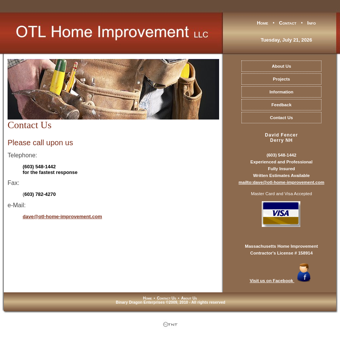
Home (262, 23)
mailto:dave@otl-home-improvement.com (282, 182)
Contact (288, 23)
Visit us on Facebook (281, 280)
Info (311, 23)
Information (281, 92)
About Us (281, 66)
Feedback (281, 104)
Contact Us (281, 117)
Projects (281, 79)
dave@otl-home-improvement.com (62, 216)
